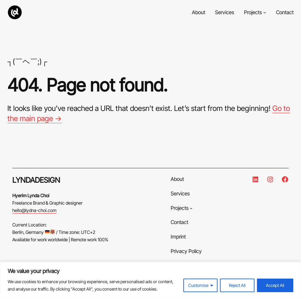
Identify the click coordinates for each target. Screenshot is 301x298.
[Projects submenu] (264, 12)
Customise (198, 285)
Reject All (237, 285)
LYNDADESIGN (36, 180)
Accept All (275, 285)
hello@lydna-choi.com (34, 210)
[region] (150, 280)
